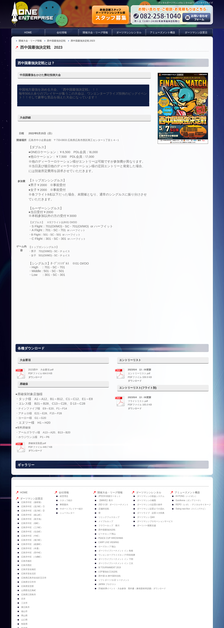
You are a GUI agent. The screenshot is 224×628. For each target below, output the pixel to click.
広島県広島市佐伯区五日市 (33, 578)
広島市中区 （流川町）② (33, 510)
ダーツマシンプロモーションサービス (155, 521)
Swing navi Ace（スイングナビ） (191, 509)
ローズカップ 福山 (107, 546)
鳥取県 (24, 624)
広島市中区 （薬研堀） (32, 502)
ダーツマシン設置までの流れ (150, 509)
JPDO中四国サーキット (109, 496)
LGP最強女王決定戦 (107, 572)
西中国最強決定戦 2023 (83, 40)
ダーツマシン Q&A (146, 517)
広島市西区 (26, 565)
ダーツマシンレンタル (128, 32)
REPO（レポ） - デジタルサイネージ (193, 504)
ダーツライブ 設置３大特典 (150, 513)
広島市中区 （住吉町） (32, 531)
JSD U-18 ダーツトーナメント (113, 504)
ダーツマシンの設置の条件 (149, 504)
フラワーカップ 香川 (108, 525)
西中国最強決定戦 (56, 40)
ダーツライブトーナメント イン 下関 (115, 559)
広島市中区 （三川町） (32, 527)
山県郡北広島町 (28, 590)
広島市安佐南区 (28, 569)
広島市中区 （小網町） (32, 557)
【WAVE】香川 (105, 500)
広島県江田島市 (28, 594)
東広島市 (25, 607)
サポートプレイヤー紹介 (71, 509)
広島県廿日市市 (28, 582)
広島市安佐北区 (28, 573)
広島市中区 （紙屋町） (32, 544)
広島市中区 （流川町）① (33, 506)
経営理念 (64, 496)
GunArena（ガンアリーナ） (189, 500)
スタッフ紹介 (66, 500)
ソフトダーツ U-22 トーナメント (113, 580)
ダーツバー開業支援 (146, 525)
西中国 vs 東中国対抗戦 (109, 576)
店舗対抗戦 (103, 509)
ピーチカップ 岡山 (107, 534)
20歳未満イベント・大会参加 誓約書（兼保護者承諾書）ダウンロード (132, 588)
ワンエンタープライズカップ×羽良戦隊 (116, 555)
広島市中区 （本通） (31, 548)
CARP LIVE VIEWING (108, 542)
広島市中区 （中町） (31, 536)
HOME (28, 32)
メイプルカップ (105, 521)
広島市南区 (26, 561)
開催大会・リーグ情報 (95, 32)
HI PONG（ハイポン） (186, 496)
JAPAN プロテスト (107, 584)
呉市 (23, 599)
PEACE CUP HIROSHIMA (110, 538)
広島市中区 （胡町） (31, 523)
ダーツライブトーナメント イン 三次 (115, 563)
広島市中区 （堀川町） (32, 540)
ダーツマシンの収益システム (150, 496)
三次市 (24, 603)
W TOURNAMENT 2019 (110, 567)
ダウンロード (35, 377)
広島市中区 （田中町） (32, 552)
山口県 (24, 620)
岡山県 (24, 615)
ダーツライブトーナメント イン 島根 (115, 551)
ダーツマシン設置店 (196, 32)
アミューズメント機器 (162, 32)
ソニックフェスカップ (108, 517)
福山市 (24, 611)
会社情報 (62, 32)
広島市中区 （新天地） (32, 519)
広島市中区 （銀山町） (32, 515)
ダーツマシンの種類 (146, 500)
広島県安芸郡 (27, 586)
